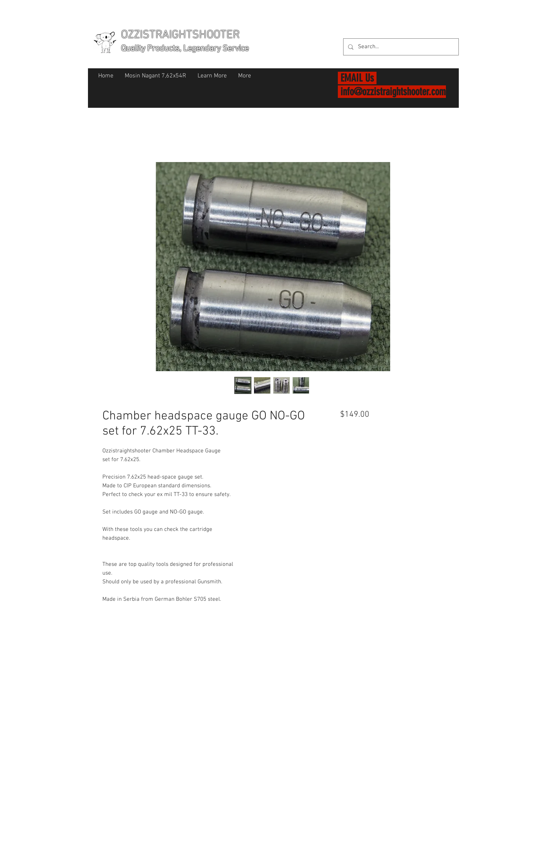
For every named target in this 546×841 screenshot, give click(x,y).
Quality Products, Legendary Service (185, 49)
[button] (449, 34)
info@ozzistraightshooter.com (393, 91)
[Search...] (400, 47)
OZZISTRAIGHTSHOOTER (180, 35)
